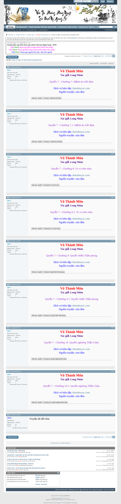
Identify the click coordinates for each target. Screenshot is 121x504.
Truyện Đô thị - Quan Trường (67, 27)
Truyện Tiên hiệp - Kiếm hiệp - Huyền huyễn (42, 27)
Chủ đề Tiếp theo (65, 443)
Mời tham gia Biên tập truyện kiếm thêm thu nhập (32, 50)
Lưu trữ (106, 489)
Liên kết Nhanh (43, 30)
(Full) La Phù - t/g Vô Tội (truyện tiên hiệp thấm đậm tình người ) (26, 468)
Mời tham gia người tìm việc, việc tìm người (32, 52)
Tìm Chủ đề (103, 63)
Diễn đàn (10, 27)
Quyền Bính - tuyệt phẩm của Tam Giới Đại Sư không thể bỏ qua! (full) (28, 455)
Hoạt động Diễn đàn (31, 30)
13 (113, 56)
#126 (112, 284)
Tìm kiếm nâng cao (110, 30)
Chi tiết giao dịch (21, 27)
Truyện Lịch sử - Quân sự (87, 27)
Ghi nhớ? (79, 3)
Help (102, 1)
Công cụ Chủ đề (94, 63)
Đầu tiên (97, 56)
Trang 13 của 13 (88, 56)
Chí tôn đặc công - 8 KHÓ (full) (16, 451)
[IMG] (37, 479)
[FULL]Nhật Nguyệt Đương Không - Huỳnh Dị (20, 463)
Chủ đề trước (55, 443)
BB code (38, 475)
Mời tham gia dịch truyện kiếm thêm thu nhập (32, 47)
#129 (112, 414)
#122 (112, 110)
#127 (112, 327)
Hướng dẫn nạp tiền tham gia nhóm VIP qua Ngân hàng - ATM (31, 45)
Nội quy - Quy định (41, 484)
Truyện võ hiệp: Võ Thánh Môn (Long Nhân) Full (26, 60)
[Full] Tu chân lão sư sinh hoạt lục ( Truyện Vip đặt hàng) (23, 459)
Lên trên (111, 489)
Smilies (38, 477)
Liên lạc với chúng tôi (61, 489)
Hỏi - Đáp (18, 30)
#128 (112, 371)
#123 (112, 154)
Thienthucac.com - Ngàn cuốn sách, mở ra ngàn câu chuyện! (85, 489)
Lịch (24, 30)
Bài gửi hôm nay (11, 30)
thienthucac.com (81, 88)
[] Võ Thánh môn (43, 35)
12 (111, 56)
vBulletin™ (60, 498)
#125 (112, 241)
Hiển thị (110, 63)
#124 (112, 197)
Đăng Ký (110, 1)
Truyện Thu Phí (20, 35)
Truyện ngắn (30, 35)
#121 (112, 67)
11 (108, 56)
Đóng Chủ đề (12, 57)
